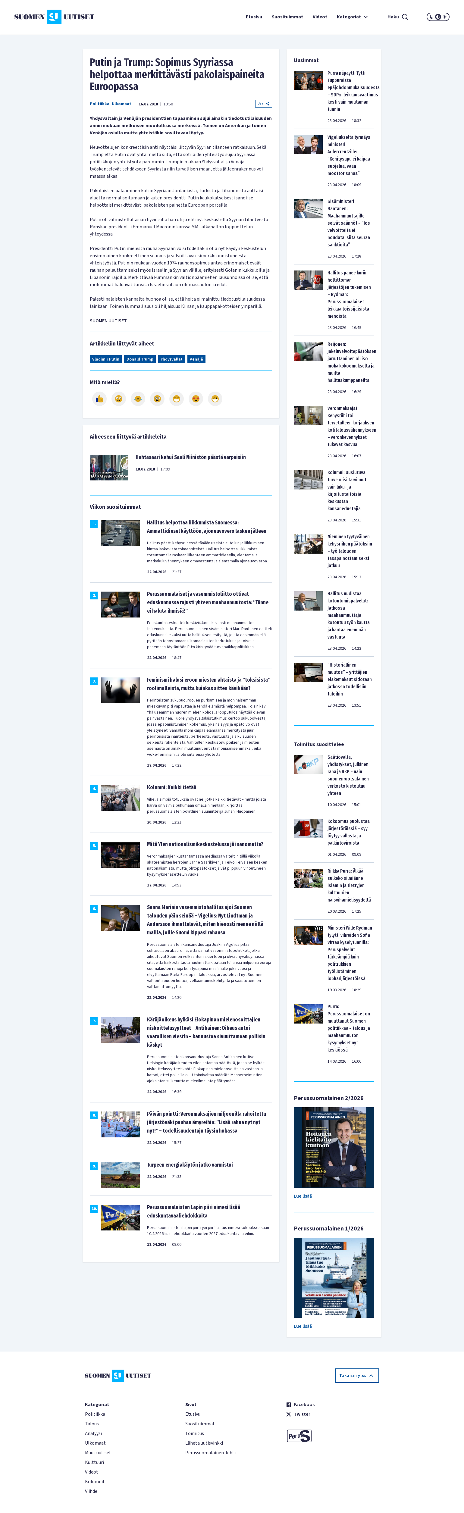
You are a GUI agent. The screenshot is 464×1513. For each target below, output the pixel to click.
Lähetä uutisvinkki (204, 1443)
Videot (320, 17)
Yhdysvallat (172, 359)
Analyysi (93, 1433)
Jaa (263, 103)
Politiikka (99, 104)
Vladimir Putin (105, 359)
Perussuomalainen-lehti (210, 1452)
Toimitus (194, 1433)
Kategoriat (353, 16)
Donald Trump (140, 359)
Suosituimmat (287, 17)
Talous (92, 1424)
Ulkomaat (121, 104)
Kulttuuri (94, 1462)
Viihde (91, 1491)
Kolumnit (95, 1481)
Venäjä (196, 359)
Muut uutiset (98, 1452)
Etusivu (254, 17)
